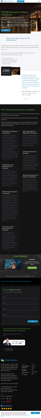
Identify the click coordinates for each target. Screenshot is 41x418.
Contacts (2, 394)
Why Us (33, 367)
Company (33, 364)
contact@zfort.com (9, 350)
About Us (33, 366)
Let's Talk (21, 1)
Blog (32, 373)
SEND (32, 321)
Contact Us (5, 30)
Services (23, 364)
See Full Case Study (32, 267)
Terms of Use (9, 383)
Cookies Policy (15, 383)
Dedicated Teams (25, 372)
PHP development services (14, 113)
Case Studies (34, 371)
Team (33, 369)
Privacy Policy (3, 383)
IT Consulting (24, 374)
